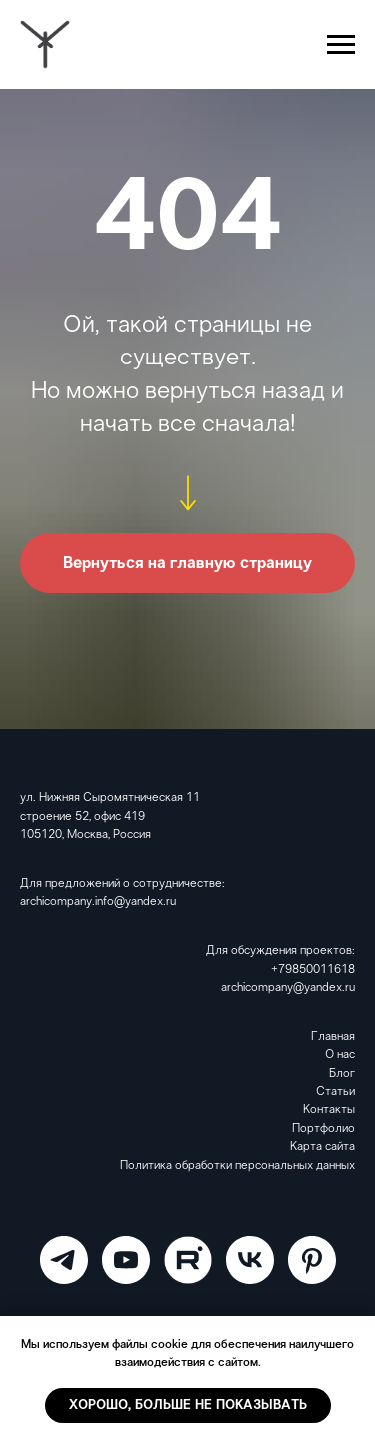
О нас (340, 1055)
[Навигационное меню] (341, 45)
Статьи (335, 1092)
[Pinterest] (312, 1260)
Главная (333, 1037)
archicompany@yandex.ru (288, 988)
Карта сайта (322, 1147)
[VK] (250, 1260)
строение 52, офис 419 (82, 817)
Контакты (329, 1110)
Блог (342, 1074)
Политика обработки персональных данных (237, 1166)
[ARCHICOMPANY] (64, 1260)
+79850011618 (313, 970)
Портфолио (323, 1129)
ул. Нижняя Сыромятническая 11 (110, 798)
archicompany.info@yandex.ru (98, 902)
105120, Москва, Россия (85, 835)
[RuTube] (188, 1260)
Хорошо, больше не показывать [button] (188, 1405)
